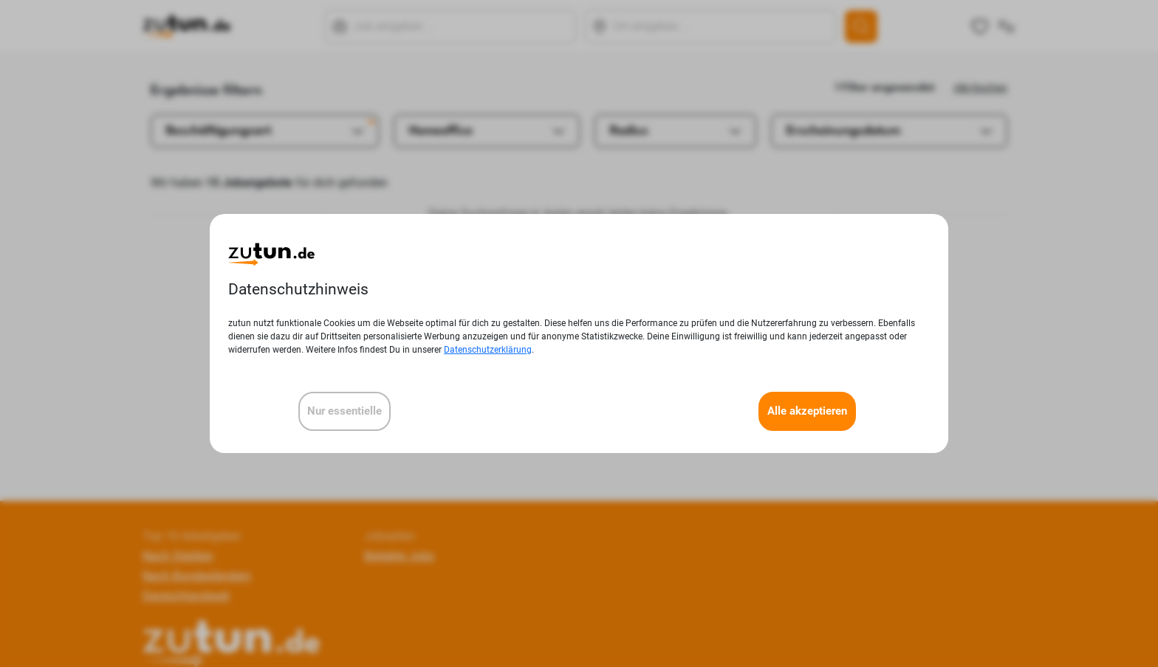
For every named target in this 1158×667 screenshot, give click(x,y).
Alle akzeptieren (807, 411)
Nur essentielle (344, 411)
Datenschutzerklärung (488, 350)
